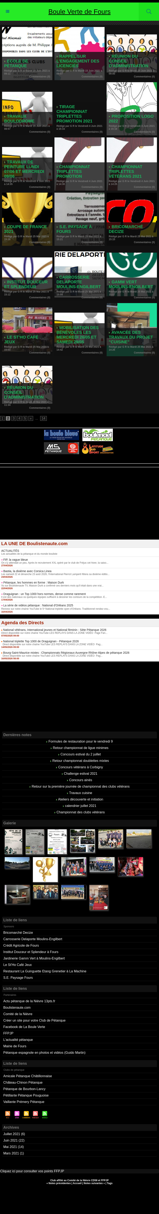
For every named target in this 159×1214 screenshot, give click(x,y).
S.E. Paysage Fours (18, 977)
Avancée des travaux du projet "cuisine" (131, 337)
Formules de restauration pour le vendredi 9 (80, 741)
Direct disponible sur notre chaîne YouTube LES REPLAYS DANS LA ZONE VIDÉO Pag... (51, 644)
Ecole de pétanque (16, 63)
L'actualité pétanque (18, 1039)
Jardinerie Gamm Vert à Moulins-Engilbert (34, 958)
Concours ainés (80, 780)
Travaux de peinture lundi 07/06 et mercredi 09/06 (24, 169)
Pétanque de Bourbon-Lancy (24, 1089)
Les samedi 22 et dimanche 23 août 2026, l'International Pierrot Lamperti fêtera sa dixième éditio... (55, 574)
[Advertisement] (79, 506)
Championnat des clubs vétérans (81, 812)
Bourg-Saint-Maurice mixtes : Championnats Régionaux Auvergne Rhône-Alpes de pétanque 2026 (66, 652)
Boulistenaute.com (17, 1007)
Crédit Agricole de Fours (21, 945)
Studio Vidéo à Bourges (99, 462)
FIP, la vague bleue (15, 559)
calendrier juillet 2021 (80, 806)
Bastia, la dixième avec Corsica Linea (27, 571)
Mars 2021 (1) (13, 1153)
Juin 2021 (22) (13, 1140)
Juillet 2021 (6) (14, 1134)
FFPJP (8, 1033)
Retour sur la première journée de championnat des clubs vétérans (81, 786)
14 (43, 418)
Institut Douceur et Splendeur (26, 284)
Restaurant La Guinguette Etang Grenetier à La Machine (44, 971)
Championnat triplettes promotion (73, 171)
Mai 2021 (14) (13, 1147)
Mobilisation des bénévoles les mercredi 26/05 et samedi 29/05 (78, 334)
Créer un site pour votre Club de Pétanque (34, 1020)
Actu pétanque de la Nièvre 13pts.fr (29, 1001)
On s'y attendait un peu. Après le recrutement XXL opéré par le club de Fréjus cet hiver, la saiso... (54, 562)
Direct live (118, 462)
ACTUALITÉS (10, 550)
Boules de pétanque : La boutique (80, 465)
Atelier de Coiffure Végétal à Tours (52, 462)
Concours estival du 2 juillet (80, 754)
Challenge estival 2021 (81, 773)
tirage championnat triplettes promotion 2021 (74, 113)
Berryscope (77, 462)
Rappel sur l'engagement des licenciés (78, 61)
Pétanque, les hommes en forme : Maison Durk (33, 582)
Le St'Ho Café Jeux (17, 965)
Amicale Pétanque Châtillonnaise (27, 1076)
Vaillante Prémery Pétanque (23, 1102)
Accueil (77, 1183)
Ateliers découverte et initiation (80, 799)
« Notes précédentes (59, 1183)
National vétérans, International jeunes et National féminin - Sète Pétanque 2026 (54, 629)
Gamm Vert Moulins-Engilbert (131, 284)
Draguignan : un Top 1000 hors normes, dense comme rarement (44, 594)
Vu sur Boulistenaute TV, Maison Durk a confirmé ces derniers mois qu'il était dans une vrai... (52, 585)
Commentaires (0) (39, 76)
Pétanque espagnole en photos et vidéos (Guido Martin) (44, 1052)
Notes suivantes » (94, 1183)
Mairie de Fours (14, 1046)
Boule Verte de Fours (79, 11)
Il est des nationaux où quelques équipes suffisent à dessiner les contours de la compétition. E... (54, 597)
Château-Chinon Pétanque (22, 1082)
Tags (109, 1183)
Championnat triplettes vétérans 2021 (125, 171)
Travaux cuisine (80, 793)
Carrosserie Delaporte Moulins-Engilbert (79, 282)
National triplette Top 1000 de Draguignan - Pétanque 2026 (41, 641)
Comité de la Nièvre (18, 1014)
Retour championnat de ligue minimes (80, 748)
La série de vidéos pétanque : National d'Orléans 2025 (38, 605)
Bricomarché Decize (18, 932)
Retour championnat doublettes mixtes (80, 760)
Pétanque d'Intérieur (80, 459)
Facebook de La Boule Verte (24, 1027)
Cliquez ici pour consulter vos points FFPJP (32, 1171)
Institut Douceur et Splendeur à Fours (30, 952)
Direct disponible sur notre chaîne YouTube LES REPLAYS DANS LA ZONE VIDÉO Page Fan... (54, 632)
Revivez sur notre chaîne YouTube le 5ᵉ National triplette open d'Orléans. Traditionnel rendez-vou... (55, 608)
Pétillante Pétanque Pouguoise (26, 1095)
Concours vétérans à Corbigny (80, 767)
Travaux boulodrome (19, 118)
